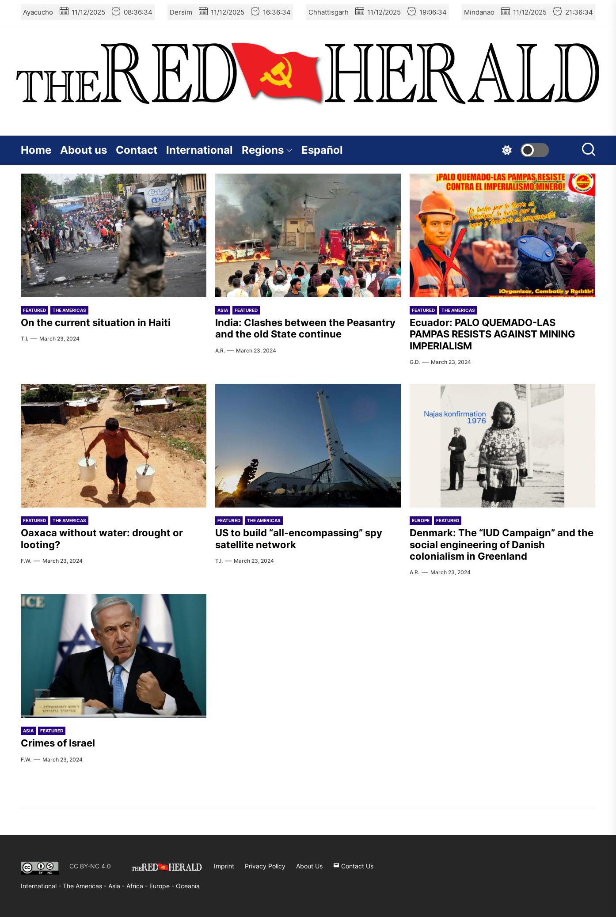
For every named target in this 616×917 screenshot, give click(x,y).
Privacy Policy (265, 866)
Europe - (162, 886)
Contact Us (353, 866)
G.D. (415, 362)
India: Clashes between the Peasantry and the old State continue (305, 328)
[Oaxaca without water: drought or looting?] (113, 446)
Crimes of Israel (58, 743)
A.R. (220, 350)
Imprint (224, 866)
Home (36, 150)
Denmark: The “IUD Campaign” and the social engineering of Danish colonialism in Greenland (501, 544)
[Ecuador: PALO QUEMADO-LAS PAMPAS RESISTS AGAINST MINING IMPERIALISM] (502, 235)
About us (83, 150)
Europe (421, 520)
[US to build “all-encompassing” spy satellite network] (308, 446)
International (199, 150)
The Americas (69, 310)
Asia (222, 310)
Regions (267, 150)
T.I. (24, 338)
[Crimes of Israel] (113, 656)
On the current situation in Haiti (96, 322)
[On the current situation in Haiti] (113, 235)
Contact (136, 150)
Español (322, 150)
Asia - (117, 886)
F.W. (26, 560)
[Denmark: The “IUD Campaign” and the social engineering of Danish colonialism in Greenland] (502, 446)
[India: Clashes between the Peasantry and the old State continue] (308, 235)
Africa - (137, 886)
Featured (34, 310)
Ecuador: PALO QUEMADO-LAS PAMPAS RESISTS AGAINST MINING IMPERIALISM (492, 334)
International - (42, 886)
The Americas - (85, 886)
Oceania (188, 886)
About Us (309, 866)
